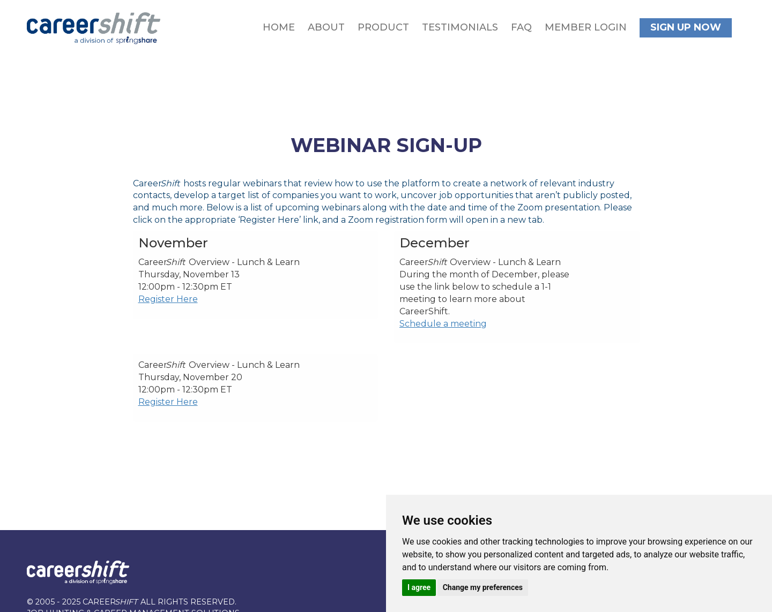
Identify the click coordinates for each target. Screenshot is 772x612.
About (326, 27)
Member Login (586, 27)
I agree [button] (418, 587)
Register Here (168, 299)
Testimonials (460, 27)
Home (279, 27)
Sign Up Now (685, 27)
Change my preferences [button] (483, 587)
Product (383, 27)
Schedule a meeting (443, 324)
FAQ (521, 27)
